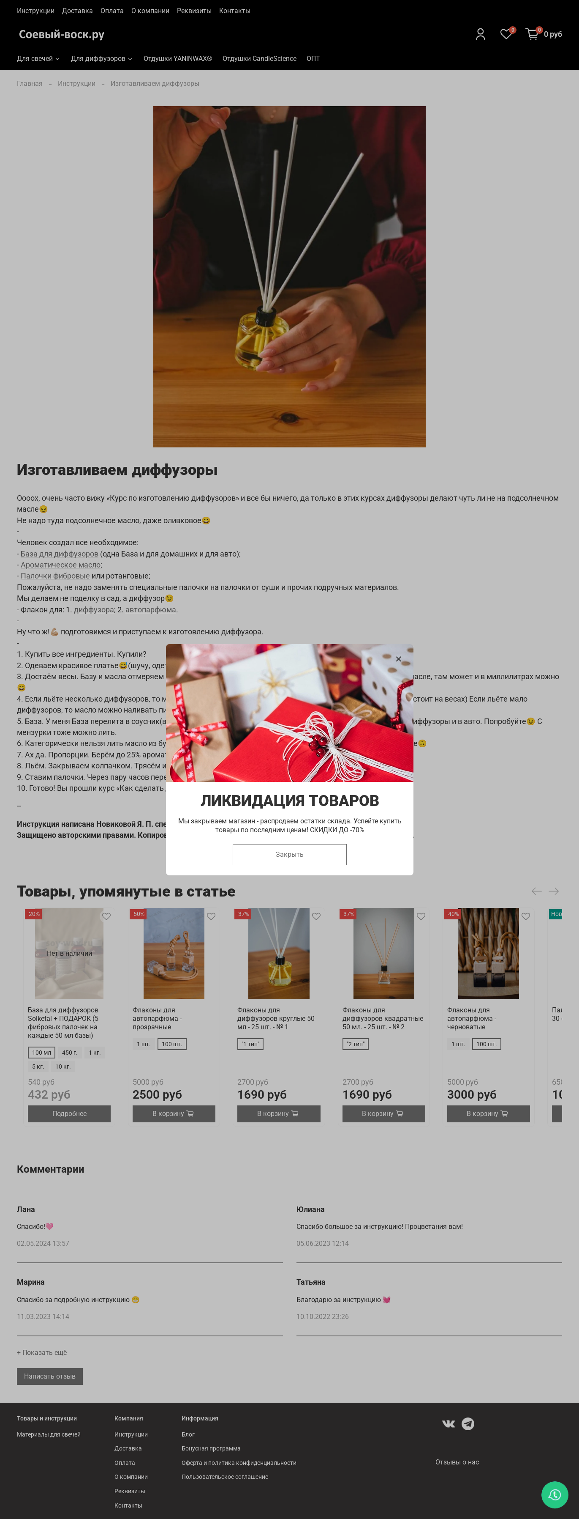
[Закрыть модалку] (398, 659)
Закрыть (290, 854)
